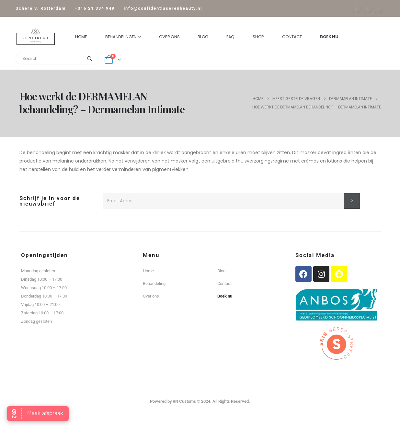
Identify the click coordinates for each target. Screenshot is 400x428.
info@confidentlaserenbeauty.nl (163, 8)
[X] (367, 8)
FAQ (230, 37)
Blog (203, 37)
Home (81, 37)
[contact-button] (352, 201)
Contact (292, 37)
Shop (258, 37)
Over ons (169, 37)
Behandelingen (121, 37)
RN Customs (184, 401)
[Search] (90, 58)
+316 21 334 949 (95, 8)
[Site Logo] (35, 37)
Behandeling (154, 283)
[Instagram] (378, 8)
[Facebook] (356, 8)
